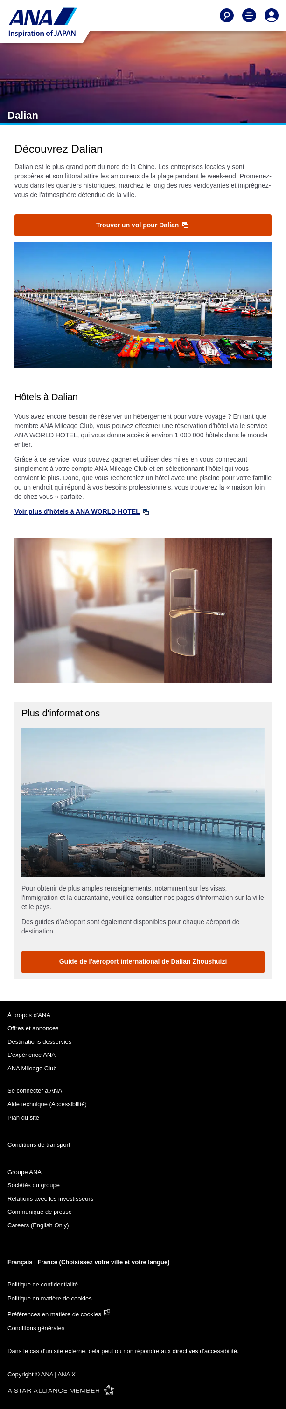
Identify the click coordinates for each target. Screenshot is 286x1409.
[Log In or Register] (272, 15)
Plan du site (23, 1117)
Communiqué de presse (39, 1211)
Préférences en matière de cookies (59, 1314)
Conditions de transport (38, 1144)
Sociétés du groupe (33, 1185)
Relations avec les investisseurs (50, 1198)
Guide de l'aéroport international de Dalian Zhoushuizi (143, 961)
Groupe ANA (24, 1172)
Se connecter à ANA (34, 1090)
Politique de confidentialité (42, 1284)
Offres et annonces (33, 1028)
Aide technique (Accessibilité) (47, 1104)
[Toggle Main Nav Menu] (249, 15)
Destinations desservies (39, 1041)
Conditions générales (35, 1328)
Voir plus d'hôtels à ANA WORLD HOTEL (81, 511)
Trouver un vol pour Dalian (142, 225)
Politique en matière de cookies (49, 1298)
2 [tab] (143, 866)
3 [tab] (153, 866)
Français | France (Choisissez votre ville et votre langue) (88, 1262)
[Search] (227, 15)
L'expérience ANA (31, 1054)
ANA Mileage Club (32, 1068)
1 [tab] (133, 866)
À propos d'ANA (28, 1015)
